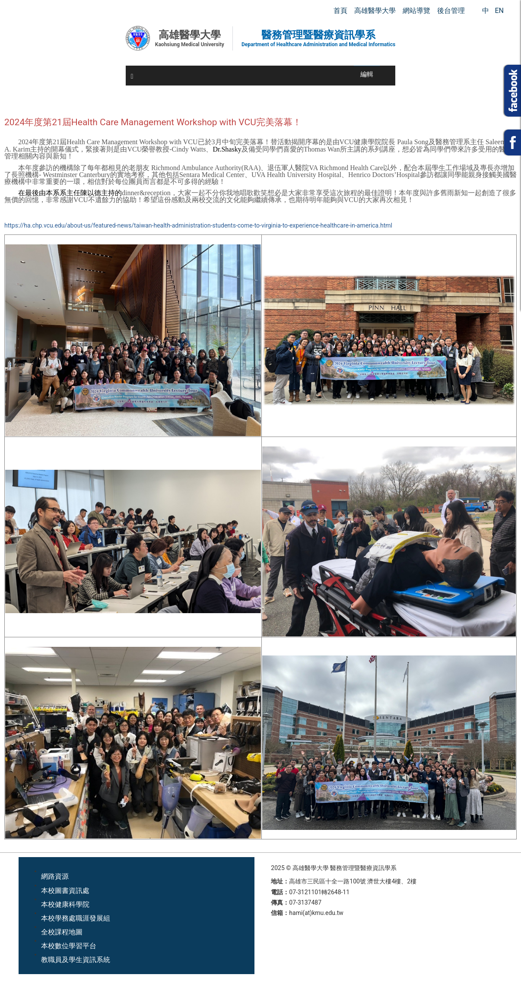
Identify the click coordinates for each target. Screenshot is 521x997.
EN (499, 10)
